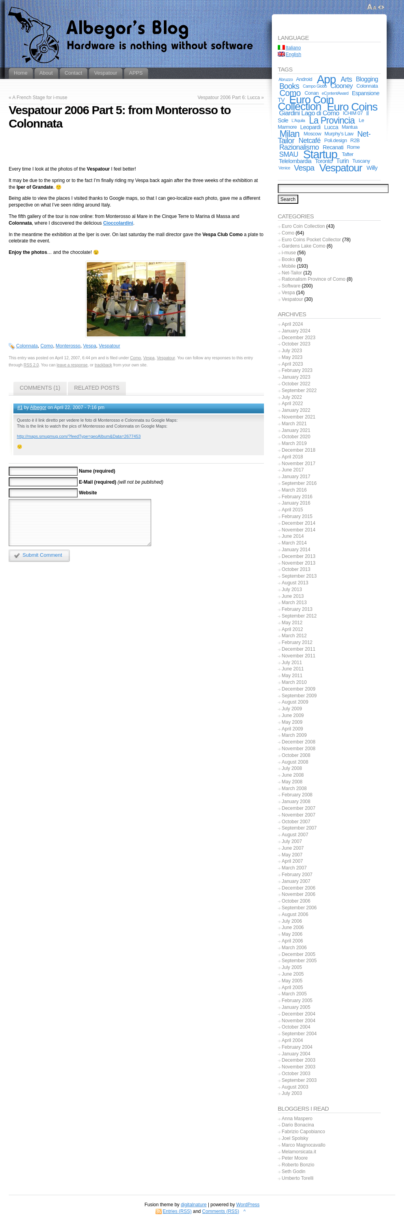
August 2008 (295, 762)
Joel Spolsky (295, 1138)
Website (88, 493)
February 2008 (297, 795)
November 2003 (298, 1067)
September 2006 (299, 907)
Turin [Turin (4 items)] (342, 161)
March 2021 (294, 423)
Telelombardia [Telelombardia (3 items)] (295, 161)
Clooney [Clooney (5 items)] (341, 86)
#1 (19, 407)
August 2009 (295, 702)
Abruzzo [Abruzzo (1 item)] (286, 79)
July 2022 (292, 397)
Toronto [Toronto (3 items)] (323, 161)
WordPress (248, 1204)
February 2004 (297, 1047)
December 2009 (298, 689)
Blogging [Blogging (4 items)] (367, 79)
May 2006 (292, 934)
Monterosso (68, 346)
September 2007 (299, 828)
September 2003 (299, 1080)
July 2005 (292, 967)
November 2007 (298, 815)
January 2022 (296, 410)
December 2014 (298, 523)
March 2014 (294, 543)
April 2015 (292, 510)
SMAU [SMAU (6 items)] (288, 154)
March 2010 (294, 682)
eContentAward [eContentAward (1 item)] (335, 93)
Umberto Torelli (297, 1178)
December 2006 (298, 888)
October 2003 (296, 1073)
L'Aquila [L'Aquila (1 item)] (298, 120)
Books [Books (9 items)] (289, 86)
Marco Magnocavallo (303, 1145)
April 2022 (292, 403)
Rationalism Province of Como (313, 279)
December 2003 (298, 1060)
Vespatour (109, 346)
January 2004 (296, 1054)
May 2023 (292, 357)
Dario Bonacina (298, 1125)
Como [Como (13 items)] (290, 93)
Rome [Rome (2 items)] (353, 147)
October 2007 (296, 821)
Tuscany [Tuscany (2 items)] (361, 161)
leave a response (72, 365)
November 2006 (298, 894)
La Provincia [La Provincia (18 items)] (332, 120)
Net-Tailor (292, 273)
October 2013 (296, 569)
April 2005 (292, 987)
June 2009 (293, 715)
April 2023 (292, 364)
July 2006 (292, 921)
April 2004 (292, 1040)
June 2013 (293, 596)
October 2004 (296, 1027)
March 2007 (294, 868)
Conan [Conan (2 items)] (312, 93)
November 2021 (298, 417)
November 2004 (298, 1020)
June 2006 (293, 927)
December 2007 (298, 808)
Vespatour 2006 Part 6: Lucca (229, 97)
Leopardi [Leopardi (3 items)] (310, 127)
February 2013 (297, 609)
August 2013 (295, 583)
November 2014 (298, 530)
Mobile (289, 266)
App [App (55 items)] (326, 79)
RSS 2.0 (31, 365)
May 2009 (292, 722)
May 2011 (292, 675)
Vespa (89, 346)
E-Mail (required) (97, 482)
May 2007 (292, 855)
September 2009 (299, 695)
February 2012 (297, 642)
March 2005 (294, 994)
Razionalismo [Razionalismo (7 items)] (299, 147)
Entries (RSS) (177, 1211)
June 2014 (293, 536)
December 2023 (298, 337)
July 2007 (292, 841)
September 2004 (299, 1033)
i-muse (289, 252)
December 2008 (298, 742)
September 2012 (299, 616)
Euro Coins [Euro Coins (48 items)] (352, 106)
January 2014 (296, 549)
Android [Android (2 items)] (304, 79)
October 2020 (296, 436)
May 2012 (292, 622)
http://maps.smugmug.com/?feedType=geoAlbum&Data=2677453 (79, 436)
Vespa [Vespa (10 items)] (304, 167)
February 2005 (297, 1000)
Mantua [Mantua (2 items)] (349, 127)
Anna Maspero (297, 1118)
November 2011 (298, 656)
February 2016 (297, 496)
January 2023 (296, 377)
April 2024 (292, 324)
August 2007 (295, 834)
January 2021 (296, 430)
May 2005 (292, 981)
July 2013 (292, 589)
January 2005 (296, 1007)
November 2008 (298, 748)
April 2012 (292, 629)
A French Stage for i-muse (39, 97)
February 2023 (297, 370)
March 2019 (294, 443)
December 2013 (298, 556)
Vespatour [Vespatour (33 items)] (340, 168)
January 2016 (296, 503)
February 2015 (297, 516)
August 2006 (295, 914)
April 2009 (292, 729)
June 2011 (293, 669)
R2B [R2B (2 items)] (355, 140)
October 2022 (296, 384)
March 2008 (294, 788)
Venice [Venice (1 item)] (284, 167)
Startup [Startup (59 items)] (320, 154)
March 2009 (294, 735)
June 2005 (293, 974)
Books (288, 259)
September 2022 (299, 390)
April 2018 (292, 457)
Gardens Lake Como (303, 246)
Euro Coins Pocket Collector (311, 239)
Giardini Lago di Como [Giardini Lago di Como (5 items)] (309, 113)
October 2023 (296, 344)
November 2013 (298, 563)
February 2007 (297, 874)
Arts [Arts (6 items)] (346, 79)
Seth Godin (293, 1171)
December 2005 (298, 954)
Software (291, 286)
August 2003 (295, 1087)
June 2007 (293, 848)
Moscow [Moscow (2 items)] (312, 134)
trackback (103, 365)
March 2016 (294, 490)
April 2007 (292, 861)
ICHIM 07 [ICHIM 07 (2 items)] (353, 113)
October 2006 (296, 901)
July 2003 (292, 1093)
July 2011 (292, 662)
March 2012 (294, 635)
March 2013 (294, 602)
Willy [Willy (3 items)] (372, 168)
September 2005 (299, 960)
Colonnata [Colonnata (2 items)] (367, 86)
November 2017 (298, 463)
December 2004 (298, 1014)
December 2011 (298, 649)
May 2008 (292, 782)
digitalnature (193, 1204)
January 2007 (296, 881)
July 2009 (292, 708)
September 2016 (299, 483)
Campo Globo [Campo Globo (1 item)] (315, 86)
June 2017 (293, 470)
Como (46, 346)
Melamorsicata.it (299, 1152)
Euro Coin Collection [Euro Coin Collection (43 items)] (306, 103)
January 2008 (296, 801)
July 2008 (292, 768)
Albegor (38, 407)
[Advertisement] (136, 149)
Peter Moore (295, 1158)
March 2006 (294, 947)
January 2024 (296, 331)
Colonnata (27, 346)
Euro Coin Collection (303, 226)
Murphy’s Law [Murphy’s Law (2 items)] (338, 134)
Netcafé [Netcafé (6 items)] (310, 141)
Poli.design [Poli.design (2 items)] (335, 140)
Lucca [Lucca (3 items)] (331, 127)
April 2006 (292, 941)
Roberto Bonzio (298, 1165)
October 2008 (296, 755)
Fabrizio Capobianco (303, 1131)
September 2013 (299, 576)
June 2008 (293, 775)
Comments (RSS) (220, 1211)
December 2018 (298, 450)
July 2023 (292, 350)
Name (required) (97, 471)
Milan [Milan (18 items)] (289, 134)
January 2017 (296, 476)
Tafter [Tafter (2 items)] (347, 154)
